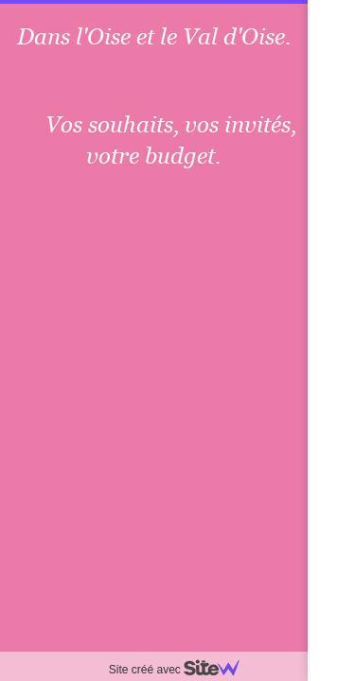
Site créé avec (182, 669)
